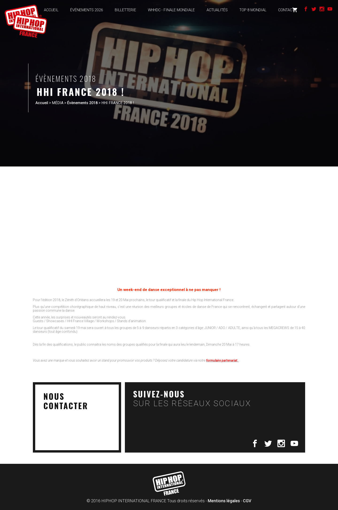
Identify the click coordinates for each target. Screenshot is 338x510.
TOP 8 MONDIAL (252, 10)
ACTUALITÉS (217, 10)
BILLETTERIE (125, 10)
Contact (286, 10)
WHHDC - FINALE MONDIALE (171, 10)
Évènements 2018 (82, 103)
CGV (247, 500)
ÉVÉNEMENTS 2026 (86, 10)
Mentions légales (224, 500)
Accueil (41, 103)
